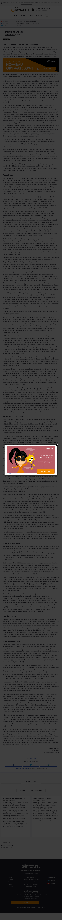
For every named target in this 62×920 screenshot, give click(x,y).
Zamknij (9, 473)
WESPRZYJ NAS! (45, 471)
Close (57, 445)
